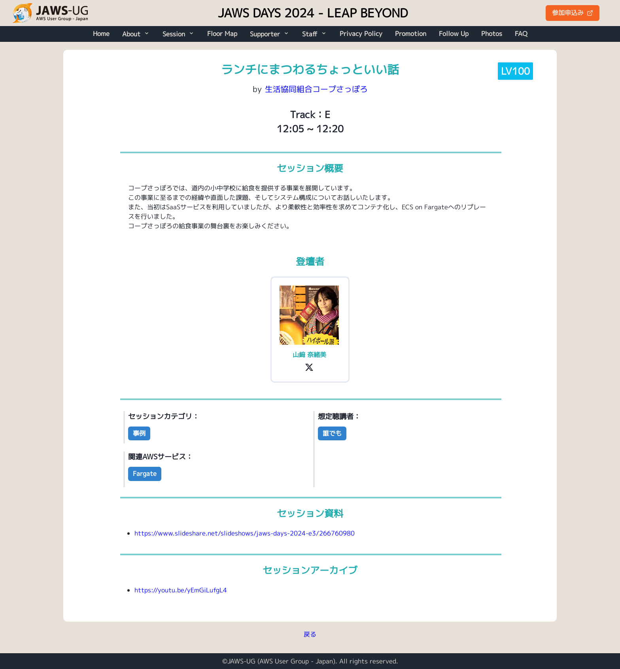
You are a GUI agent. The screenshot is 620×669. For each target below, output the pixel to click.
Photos (491, 33)
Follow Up (454, 33)
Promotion (410, 33)
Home (101, 33)
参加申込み (572, 12)
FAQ (521, 33)
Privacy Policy (361, 33)
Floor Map (222, 33)
